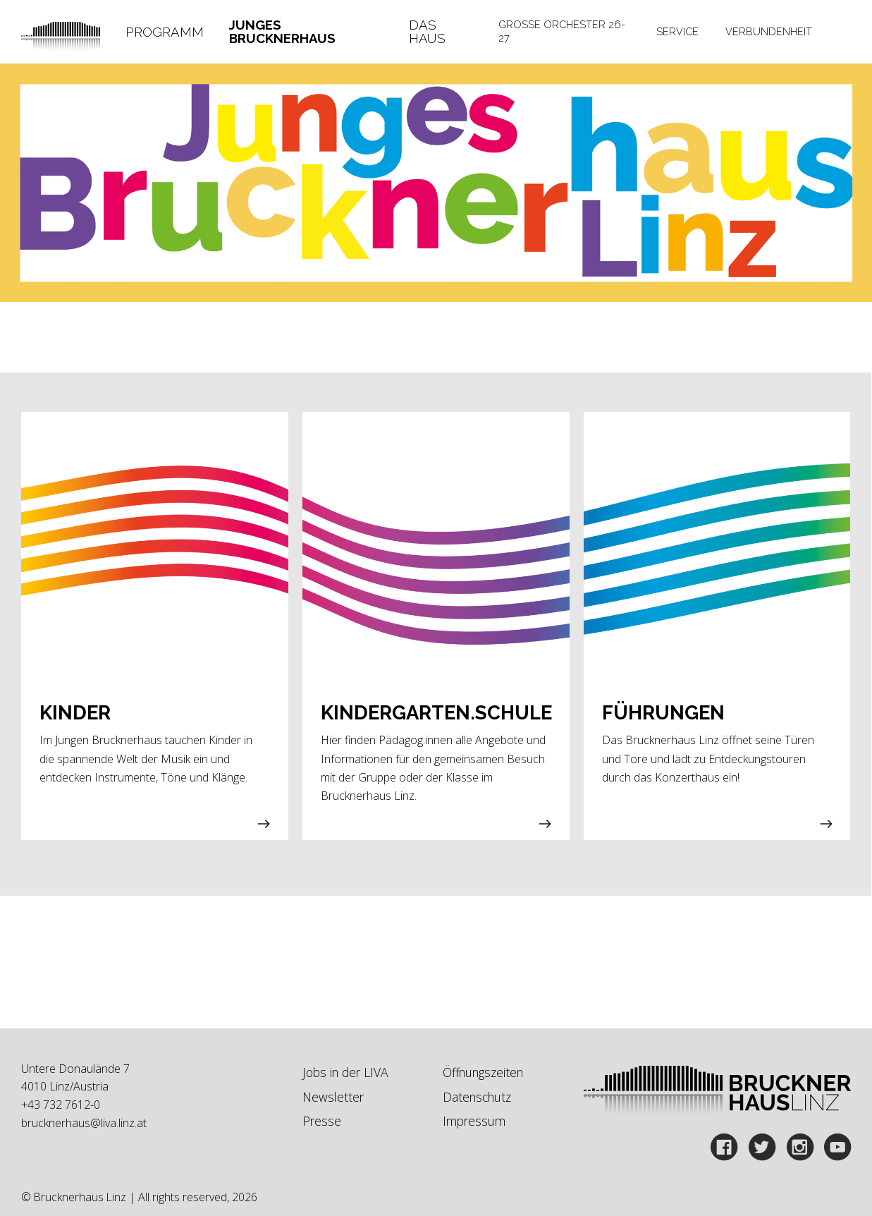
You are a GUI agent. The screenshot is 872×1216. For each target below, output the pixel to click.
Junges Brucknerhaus (282, 31)
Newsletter (333, 1096)
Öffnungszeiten (483, 1072)
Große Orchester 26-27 (561, 31)
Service (677, 31)
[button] (154, 626)
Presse (321, 1120)
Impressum (474, 1120)
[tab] (164, 31)
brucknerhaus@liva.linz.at (84, 1123)
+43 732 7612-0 (60, 1104)
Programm (164, 31)
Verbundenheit (768, 31)
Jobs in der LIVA (345, 1072)
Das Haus (427, 31)
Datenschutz (477, 1096)
